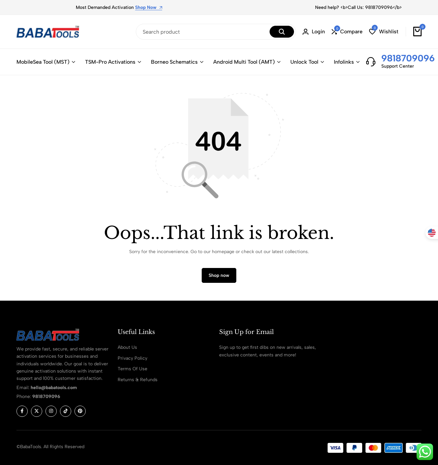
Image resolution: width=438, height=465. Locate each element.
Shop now (219, 275)
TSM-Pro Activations (110, 62)
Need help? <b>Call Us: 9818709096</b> (358, 7)
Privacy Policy (132, 358)
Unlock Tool (304, 62)
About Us (127, 347)
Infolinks (344, 62)
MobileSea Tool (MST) (43, 62)
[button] (347, 32)
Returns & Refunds (138, 379)
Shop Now (148, 7)
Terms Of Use (132, 369)
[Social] (22, 411)
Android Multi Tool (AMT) (244, 62)
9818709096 (408, 58)
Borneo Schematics (174, 62)
